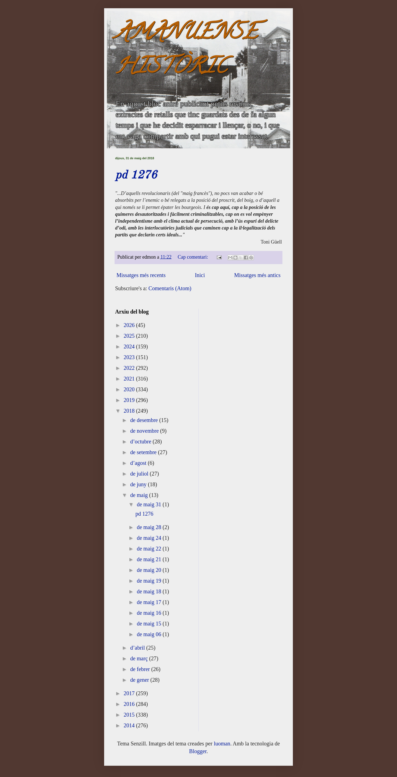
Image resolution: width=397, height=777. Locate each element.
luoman (222, 743)
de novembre (145, 431)
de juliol (140, 474)
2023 (130, 357)
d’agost (139, 463)
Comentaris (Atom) (169, 288)
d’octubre (141, 441)
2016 (130, 704)
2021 (130, 379)
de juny (139, 484)
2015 (130, 715)
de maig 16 (150, 613)
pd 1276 (136, 175)
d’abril (138, 648)
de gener (140, 680)
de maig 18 (150, 591)
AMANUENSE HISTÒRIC (186, 51)
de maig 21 (150, 559)
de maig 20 (150, 570)
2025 (130, 336)
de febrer (140, 669)
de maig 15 (150, 624)
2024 (130, 346)
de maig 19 (150, 581)
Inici (200, 275)
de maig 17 (150, 602)
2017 (130, 693)
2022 (130, 368)
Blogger (197, 751)
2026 (130, 325)
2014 (130, 725)
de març (139, 658)
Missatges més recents (141, 275)
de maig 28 (150, 527)
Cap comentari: (193, 257)
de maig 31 (150, 504)
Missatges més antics (257, 275)
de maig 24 (150, 538)
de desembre (144, 420)
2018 (130, 411)
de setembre (144, 452)
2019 (130, 400)
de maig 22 (150, 549)
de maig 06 (150, 634)
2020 (130, 389)
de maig (139, 495)
